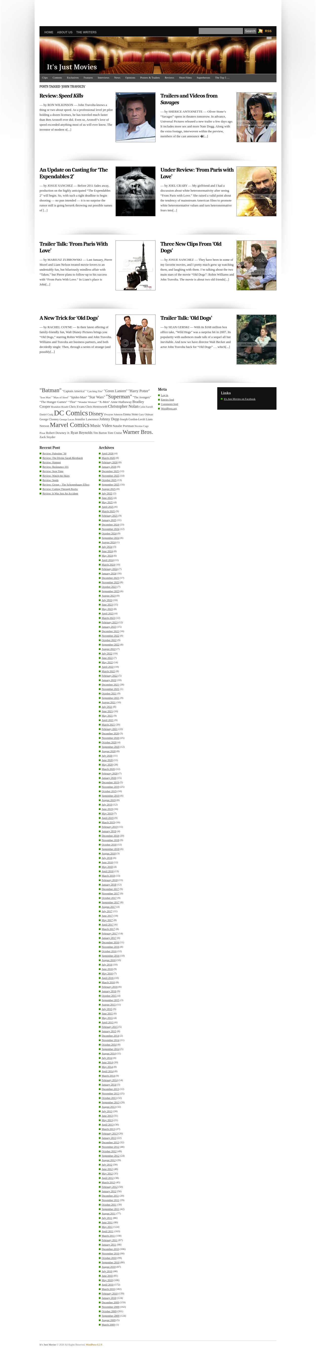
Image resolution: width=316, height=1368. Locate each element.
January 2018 (109, 884)
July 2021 (107, 706)
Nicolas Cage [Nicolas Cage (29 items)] (142, 426)
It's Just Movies (72, 67)
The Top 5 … (222, 77)
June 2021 (107, 711)
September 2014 (110, 1048)
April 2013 (108, 1124)
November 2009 (110, 1306)
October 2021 (109, 693)
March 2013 (108, 1128)
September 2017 (110, 902)
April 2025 (108, 506)
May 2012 (107, 1173)
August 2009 (109, 1320)
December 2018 (110, 835)
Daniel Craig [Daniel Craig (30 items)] (46, 414)
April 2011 (108, 1231)
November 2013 (110, 1093)
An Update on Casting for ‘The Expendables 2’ (74, 173)
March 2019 (108, 822)
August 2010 (109, 1266)
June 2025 (107, 497)
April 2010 (108, 1284)
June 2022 (107, 657)
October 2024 (109, 533)
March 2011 (108, 1235)
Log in (164, 395)
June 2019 (107, 808)
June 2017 (107, 915)
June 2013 (107, 1115)
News (117, 77)
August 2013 (109, 1106)
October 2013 (109, 1097)
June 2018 (107, 862)
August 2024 (109, 542)
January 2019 (109, 831)
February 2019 (110, 826)
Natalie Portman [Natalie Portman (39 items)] (123, 426)
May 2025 (107, 502)
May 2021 (107, 715)
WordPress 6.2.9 (94, 1344)
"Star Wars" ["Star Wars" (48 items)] (96, 397)
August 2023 (109, 595)
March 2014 (108, 1075)
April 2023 (108, 613)
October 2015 (109, 995)
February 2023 (110, 622)
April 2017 (108, 924)
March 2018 (108, 875)
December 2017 (110, 888)
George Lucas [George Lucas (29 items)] (66, 419)
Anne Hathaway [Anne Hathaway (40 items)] (121, 402)
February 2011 (110, 1240)
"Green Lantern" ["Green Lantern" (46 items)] (116, 391)
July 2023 (107, 600)
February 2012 (110, 1186)
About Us (65, 32)
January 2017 (109, 937)
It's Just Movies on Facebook (240, 398)
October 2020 (109, 742)
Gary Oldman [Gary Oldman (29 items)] (146, 414)
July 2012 (107, 1164)
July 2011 (107, 1217)
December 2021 (110, 684)
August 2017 (109, 906)
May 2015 (107, 1017)
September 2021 (110, 697)
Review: (61, 95)
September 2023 (110, 591)
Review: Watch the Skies (56, 475)
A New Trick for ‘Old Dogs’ (69, 318)
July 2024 (107, 546)
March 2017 (108, 928)
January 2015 (109, 1031)
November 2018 (110, 840)
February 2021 (110, 728)
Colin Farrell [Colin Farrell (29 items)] (146, 406)
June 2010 (107, 1275)
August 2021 (109, 702)
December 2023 (110, 577)
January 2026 (109, 466)
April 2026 (108, 453)
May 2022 (107, 662)
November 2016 (110, 946)
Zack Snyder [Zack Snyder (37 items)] (47, 437)
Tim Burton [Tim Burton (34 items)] (100, 433)
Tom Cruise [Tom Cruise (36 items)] (115, 433)
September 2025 (110, 484)
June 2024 (107, 551)
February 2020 (110, 773)
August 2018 (109, 853)
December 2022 (110, 631)
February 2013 (110, 1133)
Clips (45, 77)
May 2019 (107, 813)
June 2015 (107, 1013)
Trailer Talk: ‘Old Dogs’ (186, 318)
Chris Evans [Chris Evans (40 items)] (77, 406)
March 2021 (108, 724)
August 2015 (109, 1004)
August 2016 (109, 960)
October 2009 (109, 1311)
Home (48, 32)
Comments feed (169, 403)
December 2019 (110, 782)
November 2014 (110, 1040)
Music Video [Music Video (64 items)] (101, 425)
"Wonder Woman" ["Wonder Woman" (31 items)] (87, 402)
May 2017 (107, 920)
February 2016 (110, 986)
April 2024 (108, 560)
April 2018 (108, 871)
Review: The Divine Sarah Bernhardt (62, 457)
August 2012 (109, 1160)
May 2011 (107, 1226)
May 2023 (107, 608)
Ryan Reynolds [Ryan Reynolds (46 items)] (82, 433)
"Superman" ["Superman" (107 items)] (119, 397)
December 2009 (110, 1302)
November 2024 (110, 528)
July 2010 (107, 1271)
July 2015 (107, 1008)
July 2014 (107, 1057)
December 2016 (110, 942)
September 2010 (110, 1262)
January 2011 (109, 1244)
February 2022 (110, 675)
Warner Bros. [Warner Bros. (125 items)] (138, 432)
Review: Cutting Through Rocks (60, 488)
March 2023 (108, 617)
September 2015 (110, 1000)
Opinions (130, 77)
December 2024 (110, 524)
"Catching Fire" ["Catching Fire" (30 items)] (94, 391)
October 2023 (109, 586)
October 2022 (109, 640)
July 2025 (107, 493)
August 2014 (109, 1053)
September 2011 (110, 1208)
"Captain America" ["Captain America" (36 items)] (73, 391)
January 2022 (109, 680)
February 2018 (110, 880)
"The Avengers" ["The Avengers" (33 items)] (142, 397)
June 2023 (107, 604)
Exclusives (73, 77)
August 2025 (109, 488)
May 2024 (107, 555)
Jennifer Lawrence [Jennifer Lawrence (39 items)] (87, 419)
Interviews (103, 77)
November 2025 (110, 475)
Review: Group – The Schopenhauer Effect (65, 484)
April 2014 (108, 1071)
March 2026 (108, 457)
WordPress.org (169, 408)
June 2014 (107, 1062)
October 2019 (109, 791)
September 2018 (110, 848)
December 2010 (110, 1248)
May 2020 (107, 764)
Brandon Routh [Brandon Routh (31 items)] (59, 406)
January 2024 (109, 573)
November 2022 (110, 635)
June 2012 (107, 1168)
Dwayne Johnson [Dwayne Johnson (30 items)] (113, 414)
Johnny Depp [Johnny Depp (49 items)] (109, 419)
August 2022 (109, 648)
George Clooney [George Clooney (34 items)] (49, 419)
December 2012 (110, 1142)
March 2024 (108, 564)
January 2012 (109, 1191)
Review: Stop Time (52, 471)
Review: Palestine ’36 (54, 453)
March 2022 (108, 671)
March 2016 (108, 982)
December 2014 (110, 1035)
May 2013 (107, 1120)
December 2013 (110, 1088)
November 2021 (110, 688)
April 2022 (108, 666)
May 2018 (107, 866)
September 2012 (110, 1155)
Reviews (169, 77)
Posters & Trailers (150, 77)
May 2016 (107, 973)
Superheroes (203, 77)
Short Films (185, 77)
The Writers (86, 32)
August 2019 (109, 800)
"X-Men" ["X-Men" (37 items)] (104, 402)
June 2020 (107, 760)
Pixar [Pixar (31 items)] (42, 432)
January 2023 (109, 626)
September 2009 (110, 1315)
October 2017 (109, 897)
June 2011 (107, 1222)
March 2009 (108, 1324)
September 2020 (110, 746)
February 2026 (110, 462)
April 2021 (108, 720)
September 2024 (110, 537)
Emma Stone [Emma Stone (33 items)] (130, 414)
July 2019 (107, 804)
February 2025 (110, 515)
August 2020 (109, 751)
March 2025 (108, 511)
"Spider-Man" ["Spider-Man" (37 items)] (78, 397)
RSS (268, 31)
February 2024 (110, 568)
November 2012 (110, 1146)
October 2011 (109, 1204)
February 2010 (110, 1293)
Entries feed (167, 399)
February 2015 (110, 1026)
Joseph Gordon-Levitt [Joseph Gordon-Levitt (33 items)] (132, 419)
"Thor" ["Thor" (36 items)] (72, 402)
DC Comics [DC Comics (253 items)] (71, 413)
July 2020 (107, 755)
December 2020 (110, 733)
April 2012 (108, 1177)
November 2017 (110, 893)
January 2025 (109, 520)
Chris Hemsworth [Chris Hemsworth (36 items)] (96, 406)
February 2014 (110, 1080)
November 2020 (110, 737)
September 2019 (110, 795)
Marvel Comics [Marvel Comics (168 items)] (69, 424)
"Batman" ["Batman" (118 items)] (51, 390)
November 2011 (110, 1200)
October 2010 (109, 1257)
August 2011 (109, 1213)
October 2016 (109, 951)
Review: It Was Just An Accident (60, 493)
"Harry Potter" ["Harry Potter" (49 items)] (139, 391)
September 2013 (110, 1102)
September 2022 (110, 644)
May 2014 (107, 1066)
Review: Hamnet (51, 462)
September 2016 (110, 955)
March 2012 (108, 1182)
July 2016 (107, 964)
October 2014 (109, 1044)
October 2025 (109, 480)
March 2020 (108, 768)
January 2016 (109, 991)
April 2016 (108, 977)
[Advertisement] (158, 11)
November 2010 (110, 1253)
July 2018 (107, 857)
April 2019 (108, 817)
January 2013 (109, 1137)
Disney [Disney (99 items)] (96, 414)
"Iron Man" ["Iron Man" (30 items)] (46, 397)
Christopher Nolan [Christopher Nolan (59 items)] (123, 406)
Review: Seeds (50, 480)
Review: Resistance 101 (55, 466)
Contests (57, 77)
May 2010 (107, 1280)
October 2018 (109, 844)
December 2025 (110, 471)
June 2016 (107, 968)
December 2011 (110, 1195)
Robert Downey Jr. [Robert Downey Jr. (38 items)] (58, 433)
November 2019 (110, 786)
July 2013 (107, 1111)
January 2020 (109, 777)
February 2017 (110, 933)
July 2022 (107, 653)
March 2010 (108, 1289)
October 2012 (109, 1151)
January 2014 (109, 1084)
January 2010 (109, 1297)
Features (88, 77)
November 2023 (110, 582)
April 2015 (108, 1022)
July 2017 (107, 911)
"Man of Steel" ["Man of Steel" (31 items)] (60, 397)
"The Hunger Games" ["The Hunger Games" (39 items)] (53, 402)
